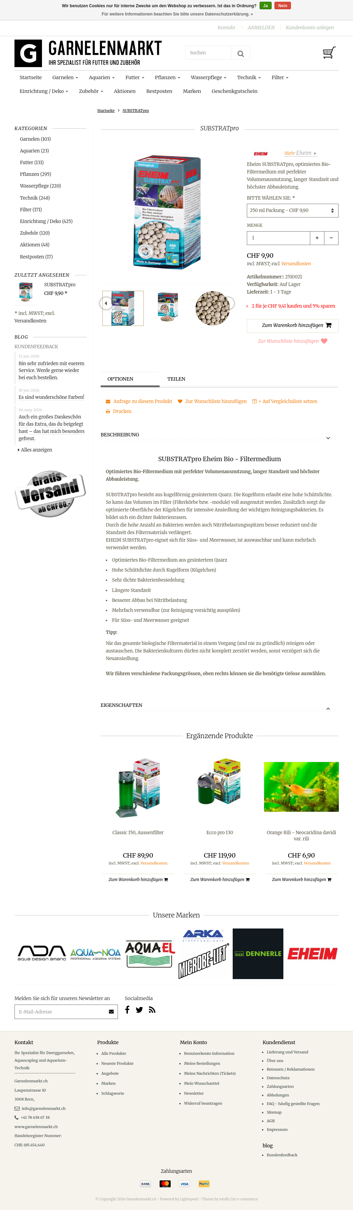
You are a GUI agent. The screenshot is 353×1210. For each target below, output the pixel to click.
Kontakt (226, 27)
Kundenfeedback (282, 1155)
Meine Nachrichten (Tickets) (210, 1073)
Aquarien (102, 77)
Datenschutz (278, 1077)
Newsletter (194, 1093)
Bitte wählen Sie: (271, 198)
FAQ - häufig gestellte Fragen (293, 1103)
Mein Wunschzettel (201, 1083)
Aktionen (125, 91)
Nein (282, 5)
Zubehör (91, 91)
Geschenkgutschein (235, 91)
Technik (249, 77)
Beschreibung (120, 435)
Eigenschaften (121, 705)
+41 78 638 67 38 (32, 1117)
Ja (265, 5)
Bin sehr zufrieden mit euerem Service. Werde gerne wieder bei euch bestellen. (51, 371)
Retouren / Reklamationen (291, 1069)
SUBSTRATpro (136, 110)
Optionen (120, 379)
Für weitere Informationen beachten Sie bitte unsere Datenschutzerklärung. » (177, 14)
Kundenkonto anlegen (310, 27)
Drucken (119, 411)
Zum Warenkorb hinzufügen (138, 879)
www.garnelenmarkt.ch (36, 1126)
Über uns (275, 1060)
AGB (271, 1120)
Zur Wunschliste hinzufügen (292, 341)
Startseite (31, 77)
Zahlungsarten (280, 1086)
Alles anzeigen (35, 450)
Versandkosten (30, 321)
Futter (134, 77)
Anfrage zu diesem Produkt (139, 401)
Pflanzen (167, 77)
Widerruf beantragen (203, 1103)
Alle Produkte (113, 1053)
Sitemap (274, 1112)
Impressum (277, 1129)
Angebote (110, 1073)
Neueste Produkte (117, 1063)
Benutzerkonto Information (209, 1053)
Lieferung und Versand (287, 1052)
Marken (192, 91)
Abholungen (278, 1095)
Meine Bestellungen (202, 1063)
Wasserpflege (208, 77)
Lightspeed (189, 1199)
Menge (254, 225)
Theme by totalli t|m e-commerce (230, 1199)
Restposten (159, 91)
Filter (280, 77)
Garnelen (65, 77)
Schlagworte (112, 1093)
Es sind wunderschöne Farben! (51, 397)
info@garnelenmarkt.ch (39, 1108)
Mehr (298, 153)
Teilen (176, 379)
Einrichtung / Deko (44, 91)
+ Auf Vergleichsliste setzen (284, 401)
